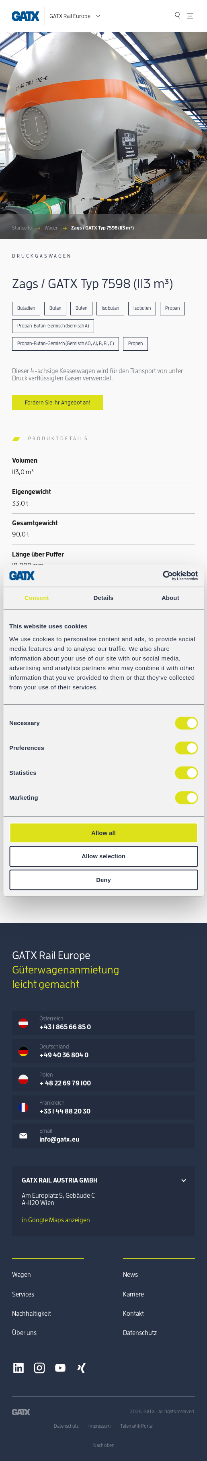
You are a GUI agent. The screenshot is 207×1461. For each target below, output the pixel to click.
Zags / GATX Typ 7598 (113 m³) (102, 228)
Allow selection (103, 856)
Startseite (22, 228)
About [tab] (170, 597)
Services (23, 1294)
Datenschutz (140, 1333)
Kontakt (133, 1314)
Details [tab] (104, 597)
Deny (103, 879)
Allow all (103, 832)
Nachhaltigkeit (31, 1314)
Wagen (51, 228)
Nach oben (103, 1445)
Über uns (24, 1333)
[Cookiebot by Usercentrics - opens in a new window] (162, 576)
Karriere (133, 1294)
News (130, 1275)
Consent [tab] (37, 597)
